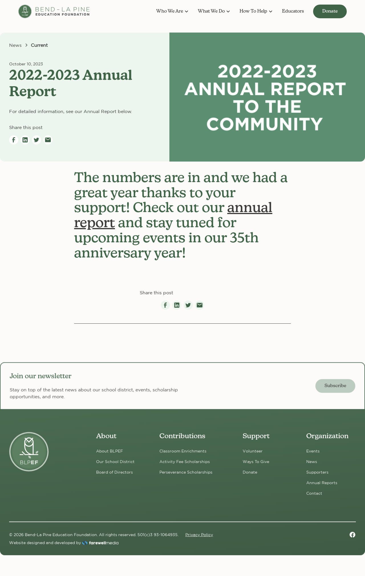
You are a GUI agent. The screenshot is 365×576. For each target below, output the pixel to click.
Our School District (115, 464)
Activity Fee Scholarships (184, 464)
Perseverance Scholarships (185, 475)
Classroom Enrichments (182, 454)
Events (313, 454)
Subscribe (335, 388)
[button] (172, 11)
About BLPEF (109, 454)
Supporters (317, 475)
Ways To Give (256, 464)
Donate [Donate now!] (250, 475)
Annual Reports (321, 486)
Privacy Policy (199, 537)
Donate (330, 11)
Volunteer (253, 454)
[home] (54, 11)
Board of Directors (114, 475)
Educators (293, 11)
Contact (314, 496)
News (311, 464)
